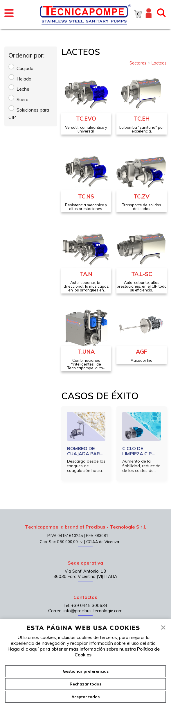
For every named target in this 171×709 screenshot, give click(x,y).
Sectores (139, 63)
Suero (22, 99)
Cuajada (25, 68)
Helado (24, 79)
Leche (23, 89)
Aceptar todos (85, 696)
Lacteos (159, 63)
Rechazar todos (85, 684)
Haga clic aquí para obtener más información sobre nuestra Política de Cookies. (84, 652)
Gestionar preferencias (86, 671)
